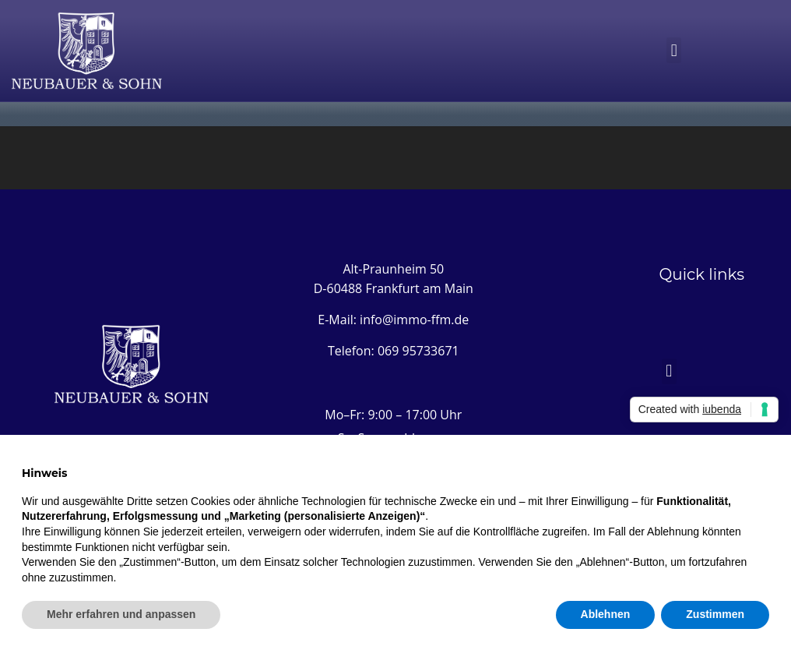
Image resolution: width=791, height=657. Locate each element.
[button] (673, 50)
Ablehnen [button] (606, 614)
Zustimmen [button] (715, 614)
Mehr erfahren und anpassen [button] (121, 614)
